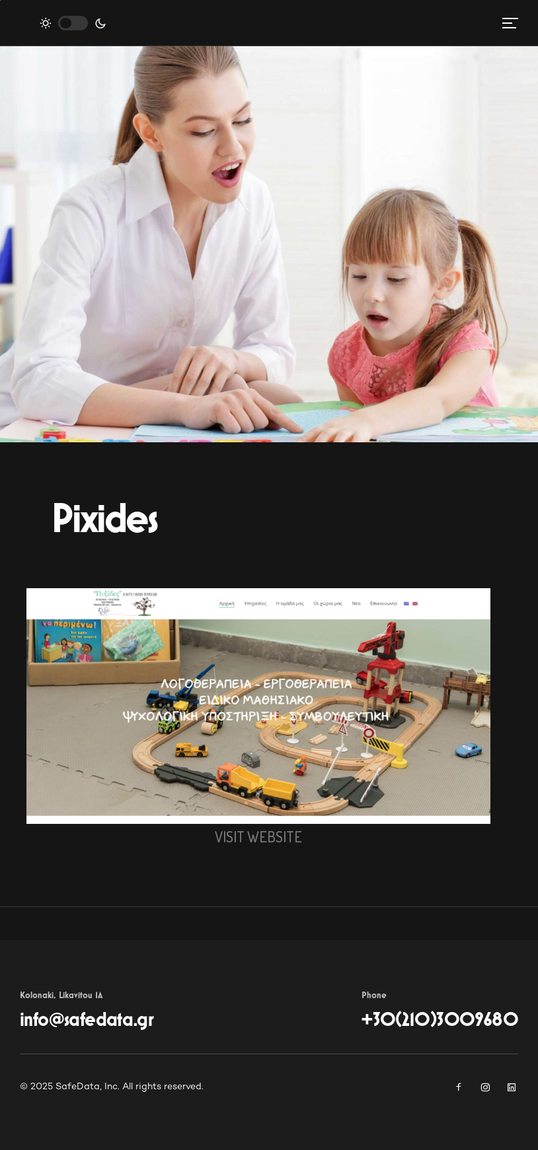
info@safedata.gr (86, 1020)
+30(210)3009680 (440, 1020)
